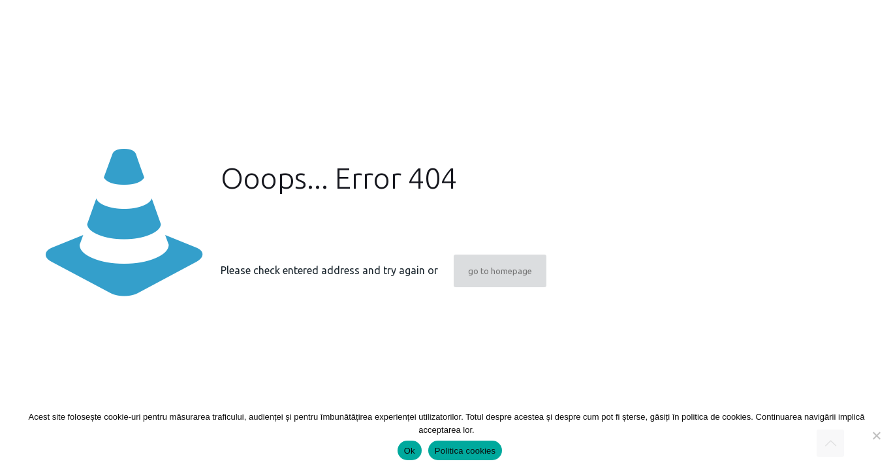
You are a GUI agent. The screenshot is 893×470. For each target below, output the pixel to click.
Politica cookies (465, 451)
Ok (409, 451)
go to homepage (500, 270)
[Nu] (876, 435)
